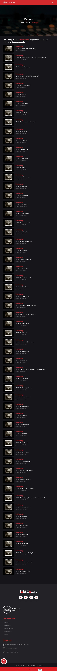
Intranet (5, 634)
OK (40, 669)
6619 (16, 652)
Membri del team (8, 628)
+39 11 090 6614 (10, 652)
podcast (28, 22)
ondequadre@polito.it (10, 648)
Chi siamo (6, 622)
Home (22, 22)
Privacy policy (7, 631)
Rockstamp (19, 46)
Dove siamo (7, 625)
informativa (34, 669)
